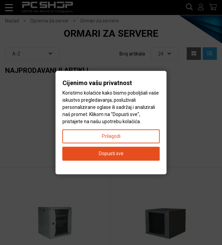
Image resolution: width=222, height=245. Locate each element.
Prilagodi (111, 136)
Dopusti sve (111, 153)
